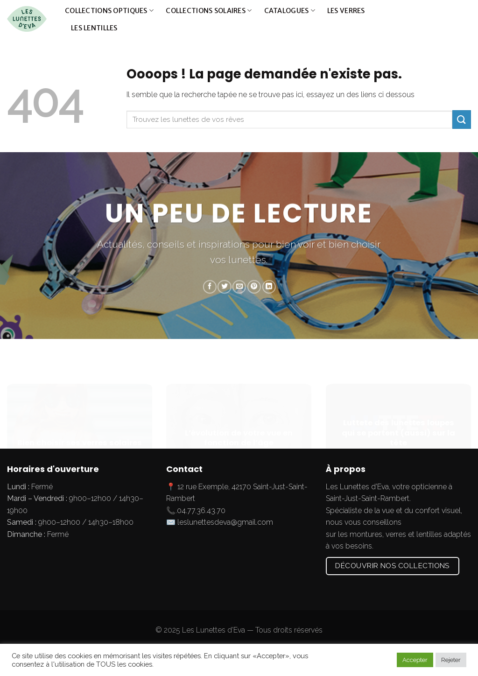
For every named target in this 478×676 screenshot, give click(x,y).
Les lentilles (94, 28)
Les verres (346, 11)
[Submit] (461, 19)
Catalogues (289, 10)
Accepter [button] (415, 659)
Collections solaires (209, 10)
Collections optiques (109, 10)
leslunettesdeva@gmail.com (225, 522)
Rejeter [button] (451, 659)
